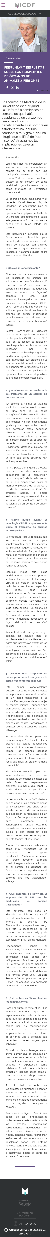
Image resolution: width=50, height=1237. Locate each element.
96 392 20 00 (27, 1223)
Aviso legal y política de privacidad (25, 1202)
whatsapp (22, 88)
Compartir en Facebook (7, 88)
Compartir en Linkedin (17, 88)
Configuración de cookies (25, 1214)
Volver (44, 90)
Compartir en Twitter (12, 88)
